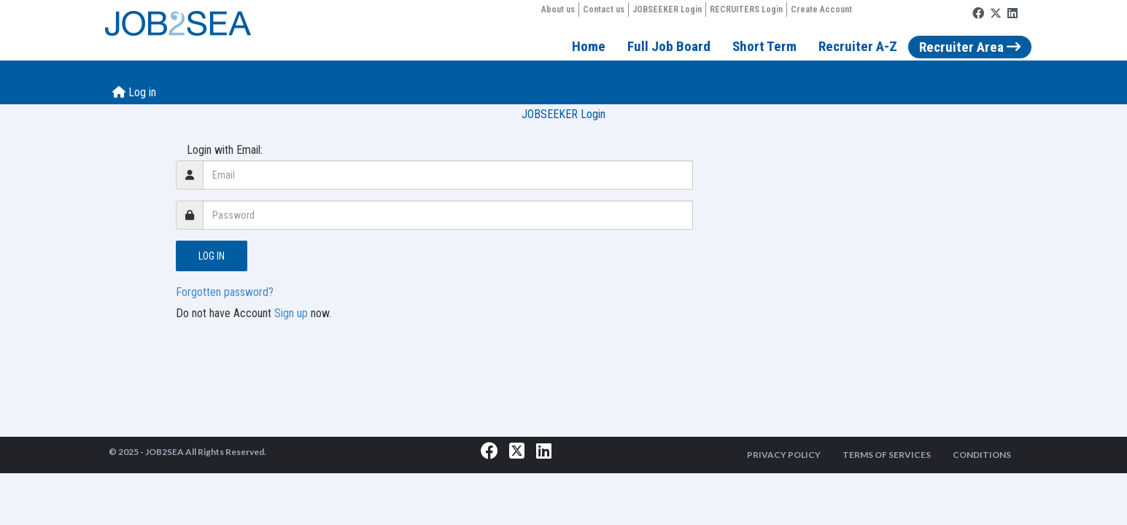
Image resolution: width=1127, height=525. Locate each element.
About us (558, 9)
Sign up (291, 313)
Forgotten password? (225, 292)
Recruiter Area (970, 47)
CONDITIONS (982, 454)
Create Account (821, 9)
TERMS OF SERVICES (887, 454)
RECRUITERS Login (746, 9)
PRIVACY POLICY (784, 454)
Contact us (603, 9)
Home (588, 46)
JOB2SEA (164, 451)
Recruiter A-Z (857, 46)
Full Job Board (668, 46)
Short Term (764, 46)
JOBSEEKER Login (667, 9)
